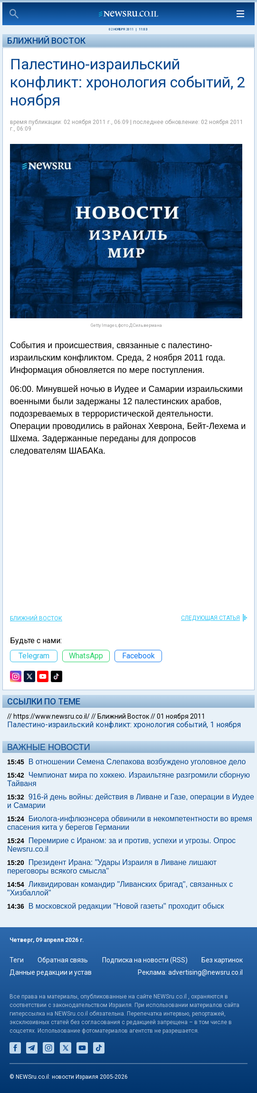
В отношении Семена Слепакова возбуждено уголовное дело (137, 762)
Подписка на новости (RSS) (145, 960)
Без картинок (222, 960)
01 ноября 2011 (181, 716)
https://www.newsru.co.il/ (51, 716)
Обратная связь (63, 960)
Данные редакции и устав (51, 972)
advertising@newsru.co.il (205, 972)
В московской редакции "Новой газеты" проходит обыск (126, 906)
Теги (17, 960)
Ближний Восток (46, 41)
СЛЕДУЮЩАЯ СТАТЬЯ (210, 618)
